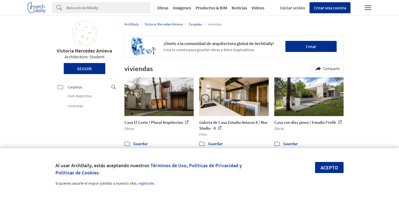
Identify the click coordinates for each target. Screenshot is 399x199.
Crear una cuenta (330, 8)
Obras (162, 8)
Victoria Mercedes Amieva (84, 51)
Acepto (329, 167)
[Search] (108, 7)
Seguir (84, 68)
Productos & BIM (211, 8)
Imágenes (182, 8)
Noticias (239, 8)
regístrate (146, 183)
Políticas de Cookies (77, 172)
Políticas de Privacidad (213, 165)
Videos (258, 8)
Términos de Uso (168, 165)
